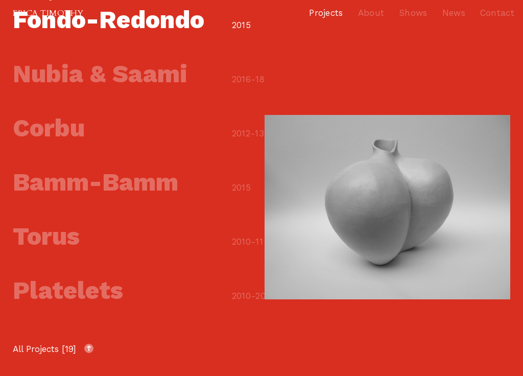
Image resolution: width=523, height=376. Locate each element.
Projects (326, 13)
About (371, 13)
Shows (413, 13)
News (453, 13)
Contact (497, 13)
